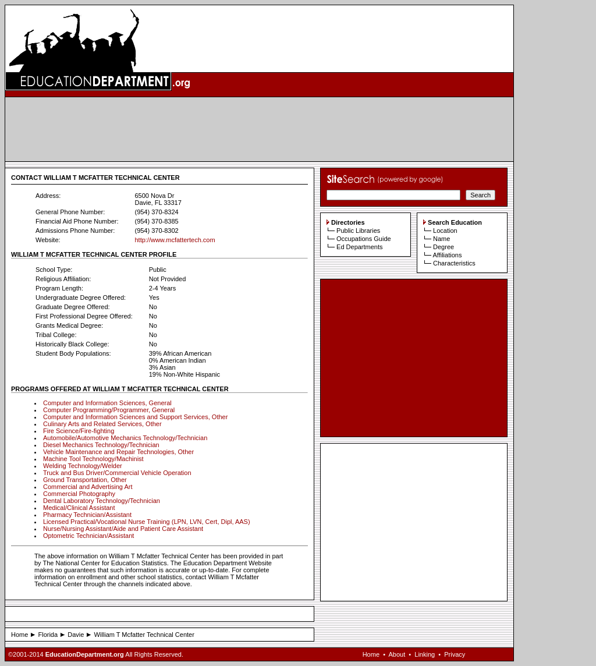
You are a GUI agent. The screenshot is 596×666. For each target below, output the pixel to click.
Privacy (454, 654)
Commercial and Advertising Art (87, 486)
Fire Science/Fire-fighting (78, 430)
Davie (76, 634)
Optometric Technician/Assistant (88, 535)
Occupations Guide (363, 238)
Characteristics (454, 263)
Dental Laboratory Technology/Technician (101, 500)
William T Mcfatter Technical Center (144, 634)
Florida (48, 634)
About (396, 654)
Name (441, 238)
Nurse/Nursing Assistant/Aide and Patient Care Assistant (123, 528)
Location (445, 230)
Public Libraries (358, 230)
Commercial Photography (79, 493)
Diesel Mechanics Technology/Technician (101, 444)
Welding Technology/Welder (82, 465)
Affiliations (447, 254)
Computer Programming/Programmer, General (109, 409)
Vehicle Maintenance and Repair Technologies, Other (118, 451)
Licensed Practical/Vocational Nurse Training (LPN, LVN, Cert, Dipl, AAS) (146, 521)
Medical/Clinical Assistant (79, 507)
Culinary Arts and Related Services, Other (102, 423)
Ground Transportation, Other (85, 479)
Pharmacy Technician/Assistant (87, 514)
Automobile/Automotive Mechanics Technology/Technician (125, 437)
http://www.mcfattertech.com (174, 239)
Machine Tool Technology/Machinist (93, 458)
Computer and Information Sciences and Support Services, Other (135, 416)
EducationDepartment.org (84, 654)
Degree (443, 246)
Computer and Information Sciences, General (107, 402)
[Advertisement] (259, 129)
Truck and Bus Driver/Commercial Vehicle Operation (117, 472)
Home (19, 634)
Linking (424, 654)
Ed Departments (359, 246)
